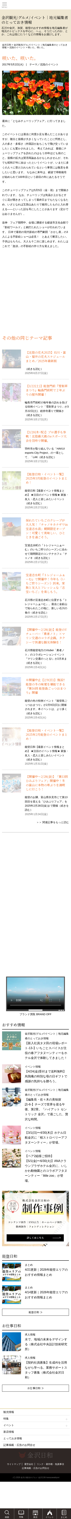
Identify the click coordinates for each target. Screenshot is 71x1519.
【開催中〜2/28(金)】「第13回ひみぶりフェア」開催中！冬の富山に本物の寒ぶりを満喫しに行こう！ (47, 782)
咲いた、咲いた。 (20, 58)
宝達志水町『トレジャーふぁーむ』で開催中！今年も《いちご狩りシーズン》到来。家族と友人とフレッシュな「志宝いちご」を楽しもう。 (45, 583)
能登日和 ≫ (36, 1312)
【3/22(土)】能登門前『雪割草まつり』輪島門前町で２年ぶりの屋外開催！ (47, 390)
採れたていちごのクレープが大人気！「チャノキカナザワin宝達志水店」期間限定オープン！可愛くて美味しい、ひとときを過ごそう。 (47, 528)
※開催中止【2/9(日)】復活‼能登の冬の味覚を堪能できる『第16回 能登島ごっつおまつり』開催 (46, 686)
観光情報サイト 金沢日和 (35, 4)
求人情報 (46, 1367)
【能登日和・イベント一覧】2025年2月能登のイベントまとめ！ (47, 734)
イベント (35, 1425)
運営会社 (28, 1464)
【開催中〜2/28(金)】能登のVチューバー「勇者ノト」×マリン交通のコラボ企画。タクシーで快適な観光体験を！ (46, 635)
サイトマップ (14, 1464)
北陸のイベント (17, 47)
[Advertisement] (35, 296)
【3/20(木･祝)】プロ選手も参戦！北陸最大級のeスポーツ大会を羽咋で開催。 (46, 436)
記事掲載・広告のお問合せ (19, 1444)
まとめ (46, 1269)
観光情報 (8, 1411)
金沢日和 (6, 45)
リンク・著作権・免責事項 (50, 1464)
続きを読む (34, 368)
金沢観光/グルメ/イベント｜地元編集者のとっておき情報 (47, 1104)
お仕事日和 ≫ (35, 1388)
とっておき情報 (12, 1438)
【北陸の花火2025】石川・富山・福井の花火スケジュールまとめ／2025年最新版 (46, 356)
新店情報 (8, 1431)
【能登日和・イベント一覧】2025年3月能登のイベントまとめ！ (46, 478)
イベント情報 (46, 1166)
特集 (35, 1418)
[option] (35, 1218)
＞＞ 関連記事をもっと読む (52, 822)
